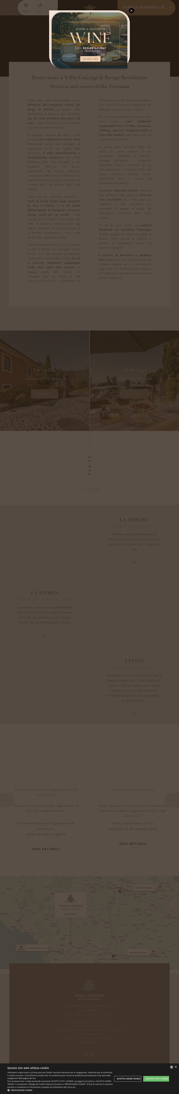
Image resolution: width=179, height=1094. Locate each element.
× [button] (176, 1067)
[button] (60, 1090)
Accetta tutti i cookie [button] (157, 1078)
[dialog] (89, 1078)
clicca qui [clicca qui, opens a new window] (71, 1087)
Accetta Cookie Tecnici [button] (129, 1078)
